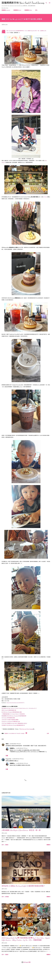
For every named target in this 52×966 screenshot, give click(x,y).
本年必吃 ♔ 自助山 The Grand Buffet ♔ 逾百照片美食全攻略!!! (23, 886)
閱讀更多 (48, 844)
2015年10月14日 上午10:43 (22, 763)
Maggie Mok (8, 758)
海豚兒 (7, 743)
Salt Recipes (13, 30)
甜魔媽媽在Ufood (17, 10)
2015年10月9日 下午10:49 (15, 743)
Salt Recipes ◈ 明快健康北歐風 (8, 717)
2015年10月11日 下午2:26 (21, 748)
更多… (36, 10)
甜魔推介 (6, 733)
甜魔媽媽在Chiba (28, 10)
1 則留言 (6, 844)
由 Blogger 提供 (26, 962)
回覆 (7, 755)
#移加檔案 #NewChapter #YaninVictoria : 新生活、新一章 (21, 830)
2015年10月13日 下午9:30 (17, 758)
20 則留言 (7, 896)
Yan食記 (22, 733)
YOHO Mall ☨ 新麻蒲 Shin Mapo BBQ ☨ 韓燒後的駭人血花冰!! (14, 723)
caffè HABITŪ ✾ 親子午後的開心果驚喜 (10, 719)
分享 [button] (48, 733)
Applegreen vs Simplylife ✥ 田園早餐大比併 (11, 721)
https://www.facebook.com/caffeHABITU (15, 702)
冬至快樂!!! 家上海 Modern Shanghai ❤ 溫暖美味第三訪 (13, 725)
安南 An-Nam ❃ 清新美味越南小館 (9, 710)
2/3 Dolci (45, 196)
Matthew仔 (17, 733)
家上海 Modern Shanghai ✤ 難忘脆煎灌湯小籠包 (12, 712)
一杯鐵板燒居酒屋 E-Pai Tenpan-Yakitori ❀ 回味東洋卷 (13, 714)
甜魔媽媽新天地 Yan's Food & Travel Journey (23, 2)
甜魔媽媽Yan (12, 748)
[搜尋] (46, 2)
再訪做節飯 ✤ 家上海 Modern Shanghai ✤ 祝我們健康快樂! (14, 715)
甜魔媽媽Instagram (6, 10)
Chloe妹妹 (11, 733)
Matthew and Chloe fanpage (26, 729)
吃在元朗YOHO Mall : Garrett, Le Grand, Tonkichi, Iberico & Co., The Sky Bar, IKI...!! (19, 708)
